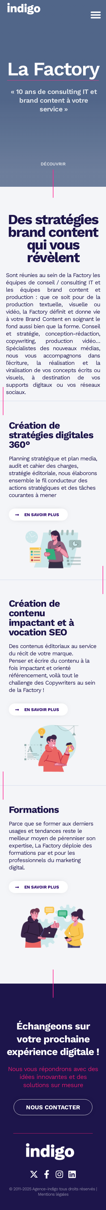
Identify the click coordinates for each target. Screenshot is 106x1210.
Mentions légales (53, 1194)
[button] (95, 14)
